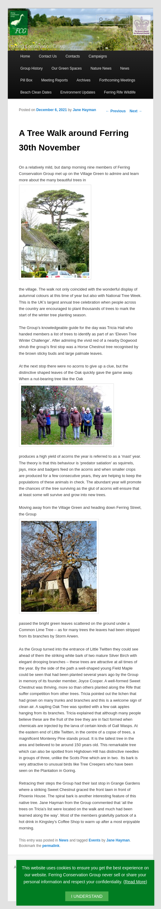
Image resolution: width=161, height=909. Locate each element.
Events (94, 840)
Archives (84, 80)
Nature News (101, 68)
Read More (135, 881)
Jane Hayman (84, 110)
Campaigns (98, 56)
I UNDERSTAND (87, 896)
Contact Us (47, 56)
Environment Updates (77, 92)
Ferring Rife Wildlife (120, 92)
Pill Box (26, 80)
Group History (31, 68)
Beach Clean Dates (35, 92)
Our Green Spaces (66, 68)
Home (25, 56)
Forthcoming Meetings (117, 80)
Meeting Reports (54, 80)
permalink (51, 846)
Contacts (73, 56)
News (124, 68)
